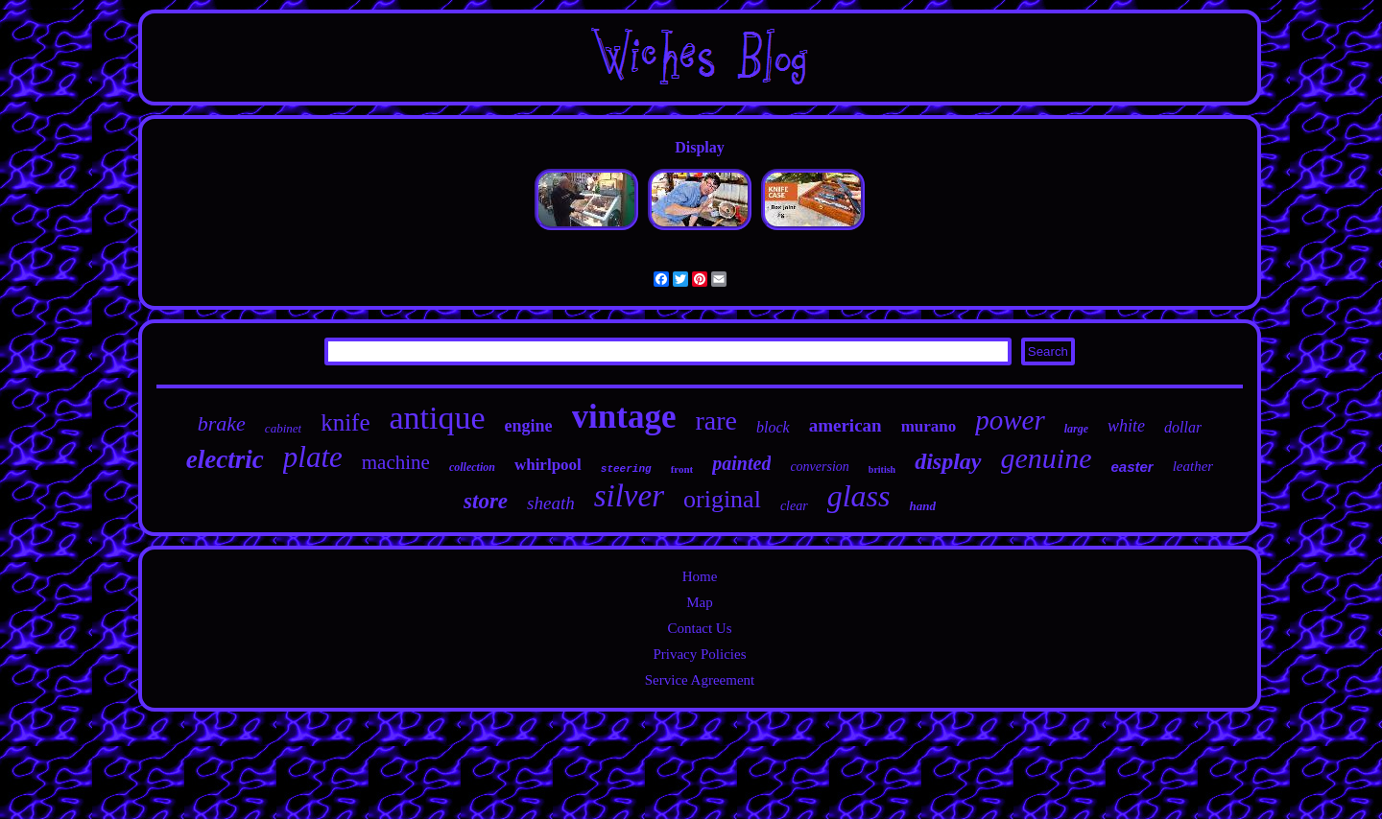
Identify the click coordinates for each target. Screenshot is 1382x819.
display (948, 461)
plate (313, 457)
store (486, 501)
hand (922, 506)
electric (225, 459)
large (1076, 428)
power (1010, 420)
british (882, 469)
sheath (551, 503)
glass (859, 496)
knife (345, 422)
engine (529, 425)
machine (396, 462)
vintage (624, 416)
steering (626, 469)
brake (222, 423)
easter (1131, 466)
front (682, 469)
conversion (819, 466)
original (722, 499)
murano (929, 426)
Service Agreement (700, 680)
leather (1193, 466)
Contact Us (699, 628)
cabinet (283, 428)
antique (438, 417)
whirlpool (548, 465)
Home (700, 576)
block (773, 427)
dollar (1183, 427)
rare (716, 420)
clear (794, 506)
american (845, 425)
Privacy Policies (699, 654)
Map (699, 602)
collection (472, 467)
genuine (1046, 458)
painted (741, 463)
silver (629, 496)
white (1126, 425)
